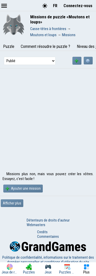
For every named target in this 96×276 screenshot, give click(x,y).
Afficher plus (12, 203)
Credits (42, 232)
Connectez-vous (77, 5)
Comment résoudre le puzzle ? (45, 46)
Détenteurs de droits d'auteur (48, 220)
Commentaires (48, 236)
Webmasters (36, 225)
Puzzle (8, 46)
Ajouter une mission (23, 188)
